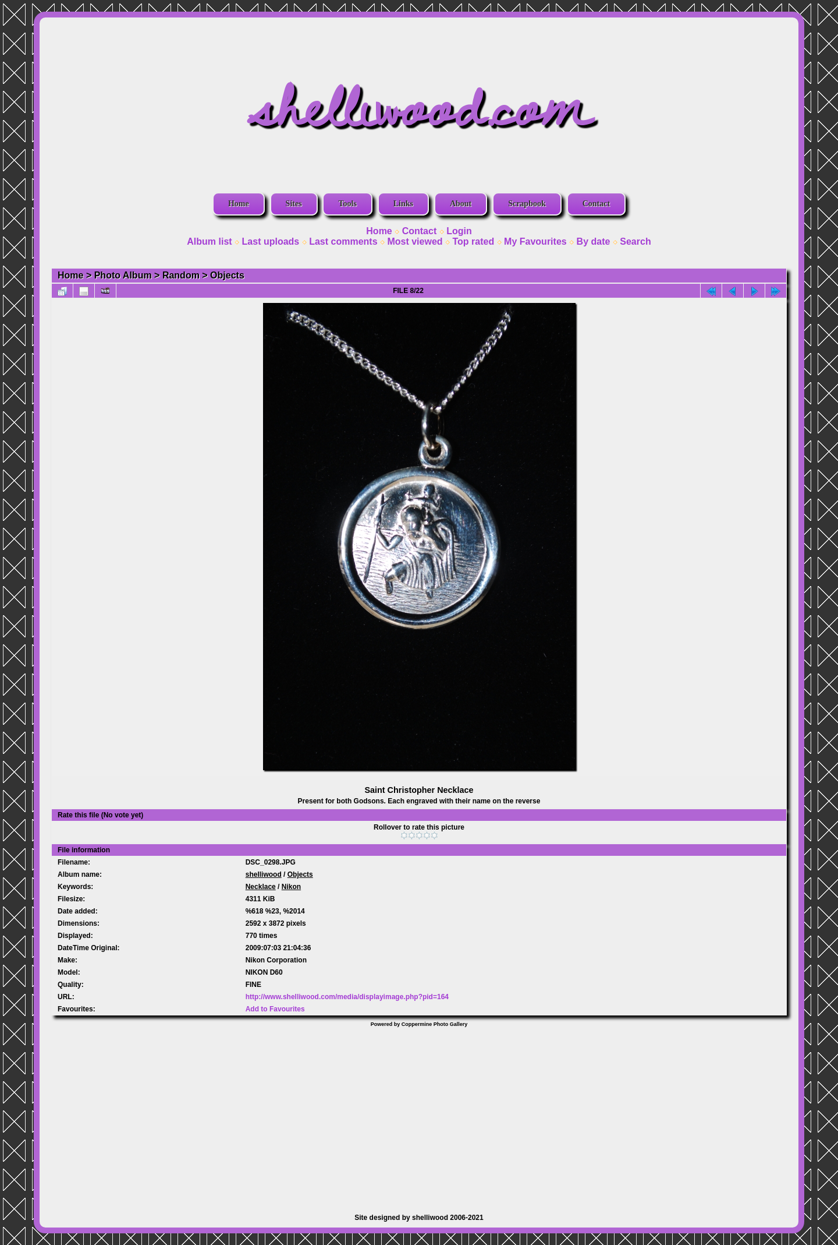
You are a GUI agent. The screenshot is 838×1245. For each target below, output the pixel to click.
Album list (209, 241)
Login (459, 231)
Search (635, 241)
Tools (347, 203)
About (460, 203)
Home (238, 203)
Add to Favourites (275, 1009)
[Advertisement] (419, 1114)
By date (593, 241)
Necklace (261, 887)
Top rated (473, 241)
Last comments (343, 241)
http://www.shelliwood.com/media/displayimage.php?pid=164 (347, 997)
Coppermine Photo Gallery (435, 1024)
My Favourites (535, 241)
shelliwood (264, 874)
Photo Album (123, 275)
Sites (294, 203)
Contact (596, 203)
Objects (227, 275)
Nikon (291, 887)
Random (181, 275)
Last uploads (271, 241)
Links (403, 203)
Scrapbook (527, 203)
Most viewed (414, 241)
